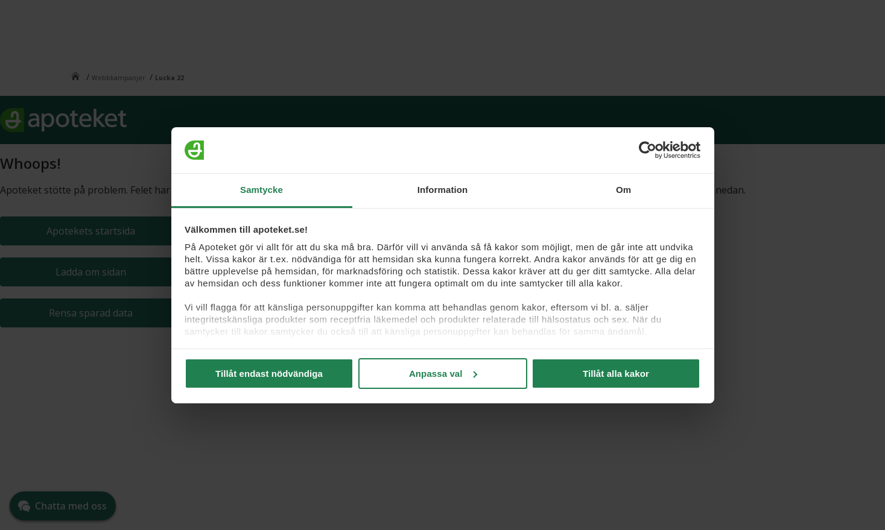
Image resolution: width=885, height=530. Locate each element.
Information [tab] (442, 190)
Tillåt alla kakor (616, 373)
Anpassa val (443, 373)
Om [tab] (623, 190)
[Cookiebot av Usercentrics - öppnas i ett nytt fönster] (647, 150)
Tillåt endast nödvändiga (269, 373)
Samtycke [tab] (261, 190)
